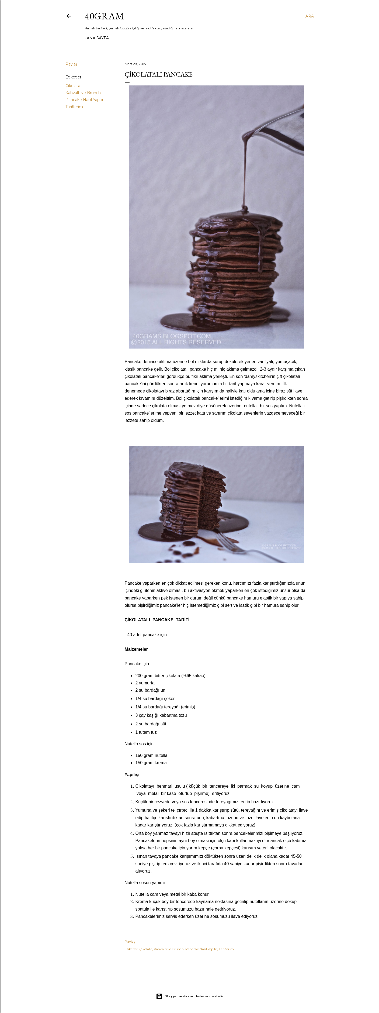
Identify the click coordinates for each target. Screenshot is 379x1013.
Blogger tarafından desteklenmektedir (189, 996)
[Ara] (309, 16)
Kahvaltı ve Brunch (83, 92)
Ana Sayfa (98, 38)
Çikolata (72, 85)
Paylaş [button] (71, 64)
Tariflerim (74, 106)
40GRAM (104, 16)
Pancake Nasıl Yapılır (84, 99)
